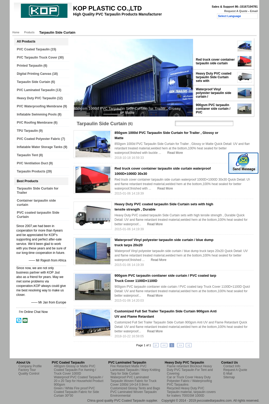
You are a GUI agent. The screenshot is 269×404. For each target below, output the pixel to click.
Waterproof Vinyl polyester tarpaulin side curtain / (213, 92)
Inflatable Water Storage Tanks (40, 147)
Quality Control (111, 25)
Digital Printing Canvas (34, 74)
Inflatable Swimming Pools (37, 114)
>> (180, 345)
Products (41, 25)
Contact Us (138, 25)
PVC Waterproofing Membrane (39, 106)
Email (254, 11)
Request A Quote (235, 11)
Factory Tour (85, 25)
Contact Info (231, 366)
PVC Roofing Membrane (35, 122)
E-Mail (227, 373)
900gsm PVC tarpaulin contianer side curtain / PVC (213, 108)
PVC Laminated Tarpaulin (36, 90)
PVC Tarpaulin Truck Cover (37, 57)
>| (188, 345)
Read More (175, 153)
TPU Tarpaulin (27, 131)
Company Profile (30, 366)
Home (23, 25)
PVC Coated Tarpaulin (33, 49)
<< (164, 345)
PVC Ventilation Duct (32, 163)
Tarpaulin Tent (27, 155)
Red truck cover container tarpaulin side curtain (215, 61)
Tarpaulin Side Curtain (33, 82)
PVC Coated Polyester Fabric (38, 139)
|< (156, 345)
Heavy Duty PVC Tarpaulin (36, 98)
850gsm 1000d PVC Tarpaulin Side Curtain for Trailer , (215, 45)
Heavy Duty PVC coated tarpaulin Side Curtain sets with (213, 77)
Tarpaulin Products (31, 171)
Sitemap (229, 377)
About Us (61, 25)
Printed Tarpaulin (30, 65)
